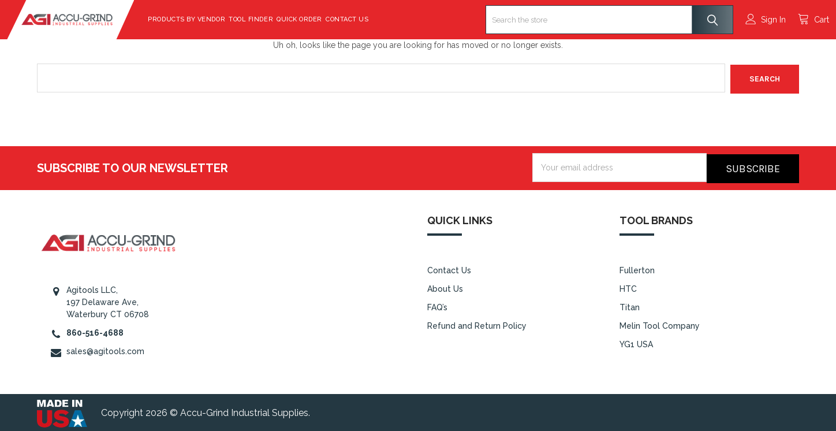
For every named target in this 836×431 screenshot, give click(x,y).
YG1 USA (636, 341)
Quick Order (329, 19)
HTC (628, 286)
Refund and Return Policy (477, 323)
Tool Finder (281, 19)
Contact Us (377, 19)
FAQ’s (437, 304)
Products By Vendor (216, 19)
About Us (445, 286)
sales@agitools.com (105, 349)
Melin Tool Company (659, 323)
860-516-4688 (95, 330)
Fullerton (637, 268)
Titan (629, 304)
